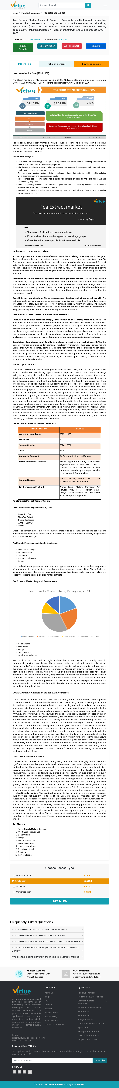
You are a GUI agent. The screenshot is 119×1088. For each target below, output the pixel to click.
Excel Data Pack (23, 875)
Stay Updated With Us (24, 1046)
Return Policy (51, 1016)
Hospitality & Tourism (88, 1039)
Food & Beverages (31, 13)
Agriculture (83, 1027)
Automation (84, 1015)
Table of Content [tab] (57, 63)
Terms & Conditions (54, 1024)
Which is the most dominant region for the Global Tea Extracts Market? (45, 949)
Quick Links (84, 987)
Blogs (47, 996)
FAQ (47, 1000)
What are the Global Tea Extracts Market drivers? (38, 935)
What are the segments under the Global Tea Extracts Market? (46, 941)
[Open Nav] (105, 5)
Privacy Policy (51, 1012)
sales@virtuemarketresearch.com (28, 1038)
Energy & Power (85, 1019)
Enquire (96, 46)
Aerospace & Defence (88, 1031)
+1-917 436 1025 (24, 1040)
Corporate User (23, 892)
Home (15, 13)
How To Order (51, 1020)
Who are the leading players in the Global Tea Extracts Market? (46, 956)
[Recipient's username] (52, 1060)
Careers (48, 1004)
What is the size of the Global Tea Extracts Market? (39, 929)
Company (50, 987)
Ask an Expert (71, 46)
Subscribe (99, 1060)
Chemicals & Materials (89, 1035)
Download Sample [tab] (91, 63)
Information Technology (89, 1007)
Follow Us (17, 1066)
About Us (49, 992)
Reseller (48, 1008)
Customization (47, 46)
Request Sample (23, 47)
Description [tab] (24, 63)
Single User (20, 881)
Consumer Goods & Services (91, 1023)
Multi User (20, 886)
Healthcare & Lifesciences (90, 996)
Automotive (83, 1011)
